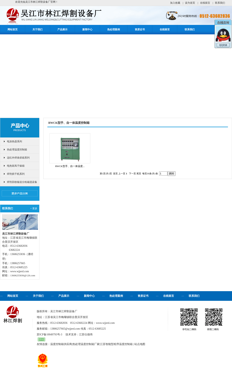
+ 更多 (33, 208)
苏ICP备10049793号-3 (49, 334)
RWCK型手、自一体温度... (69, 166)
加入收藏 (175, 2)
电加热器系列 (14, 141)
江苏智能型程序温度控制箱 (116, 344)
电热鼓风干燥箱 (16, 165)
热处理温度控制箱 (17, 149)
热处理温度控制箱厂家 (86, 344)
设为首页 (190, 2)
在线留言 (205, 2)
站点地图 (139, 344)
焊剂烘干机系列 (16, 173)
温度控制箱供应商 (61, 344)
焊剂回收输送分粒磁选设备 (22, 182)
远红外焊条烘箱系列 (18, 157)
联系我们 (220, 2)
